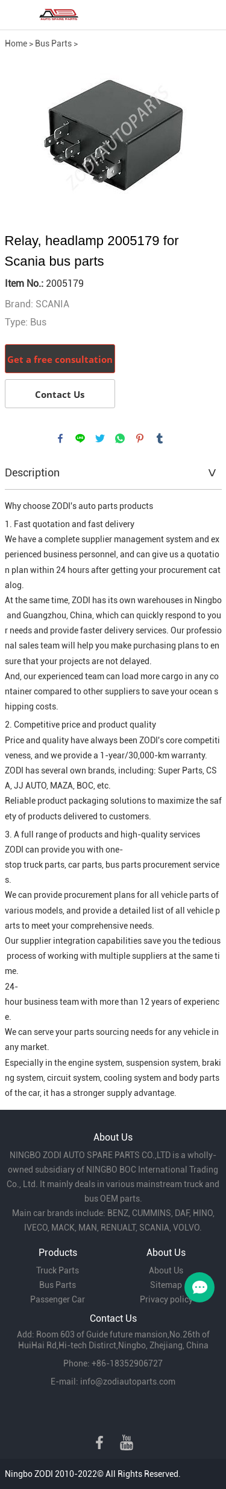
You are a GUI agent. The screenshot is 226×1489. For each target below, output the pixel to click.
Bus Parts (53, 43)
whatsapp (120, 438)
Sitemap (166, 1285)
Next (206, 135)
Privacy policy (166, 1299)
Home (16, 43)
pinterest (140, 438)
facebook (60, 438)
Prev (20, 135)
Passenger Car (57, 1299)
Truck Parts (57, 1270)
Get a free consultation (60, 359)
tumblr (160, 438)
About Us (166, 1270)
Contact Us (59, 394)
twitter (100, 438)
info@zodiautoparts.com (127, 1381)
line (80, 438)
